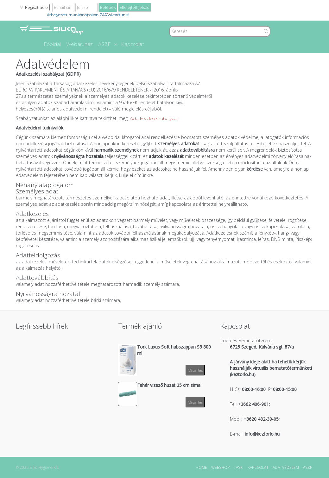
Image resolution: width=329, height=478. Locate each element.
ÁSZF (107, 44)
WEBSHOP (220, 467)
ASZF (307, 467)
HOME (201, 467)
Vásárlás (195, 370)
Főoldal (52, 44)
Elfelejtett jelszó (134, 7)
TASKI (239, 467)
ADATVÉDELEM (286, 467)
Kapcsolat (132, 44)
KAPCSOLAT (258, 467)
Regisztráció (36, 7)
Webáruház (79, 44)
